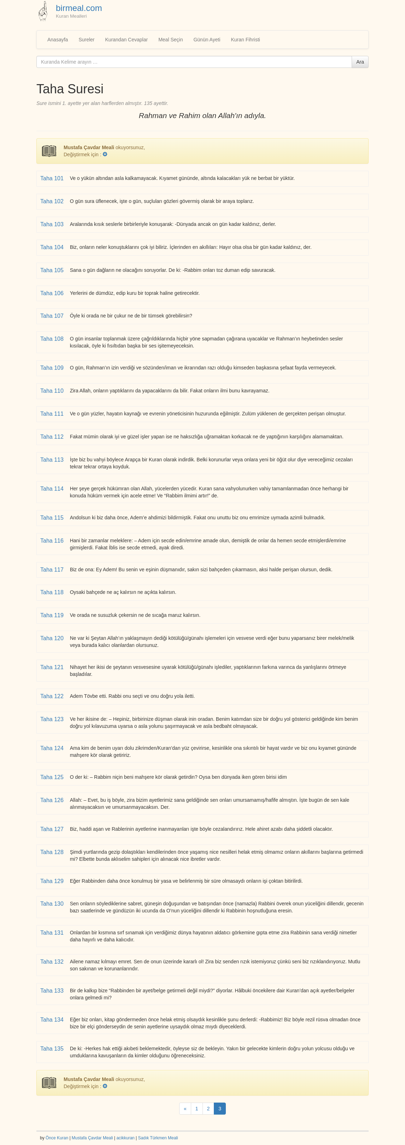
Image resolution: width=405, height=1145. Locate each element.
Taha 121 (52, 667)
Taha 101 (52, 178)
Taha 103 (52, 224)
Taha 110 (52, 391)
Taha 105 (52, 270)
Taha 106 (52, 293)
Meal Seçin (170, 39)
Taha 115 (52, 518)
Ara (360, 62)
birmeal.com (79, 8)
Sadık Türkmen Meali (158, 1137)
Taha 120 (52, 638)
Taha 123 (52, 719)
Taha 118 (52, 592)
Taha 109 (52, 368)
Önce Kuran (57, 1137)
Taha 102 (52, 201)
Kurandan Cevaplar (126, 39)
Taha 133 (52, 991)
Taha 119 (52, 615)
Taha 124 (52, 748)
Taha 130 (52, 904)
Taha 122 (52, 696)
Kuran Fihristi (245, 39)
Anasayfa (57, 39)
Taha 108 (52, 339)
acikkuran (125, 1137)
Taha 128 (52, 852)
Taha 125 (52, 777)
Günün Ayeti (206, 39)
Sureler (86, 39)
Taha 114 (52, 489)
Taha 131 (52, 933)
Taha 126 (52, 800)
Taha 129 (52, 881)
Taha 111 (52, 414)
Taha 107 (52, 316)
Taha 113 (52, 460)
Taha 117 (52, 570)
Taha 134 (52, 1020)
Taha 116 (52, 541)
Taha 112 (52, 437)
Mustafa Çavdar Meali (92, 1137)
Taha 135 (52, 1049)
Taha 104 (52, 247)
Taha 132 (52, 962)
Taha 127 (52, 829)
